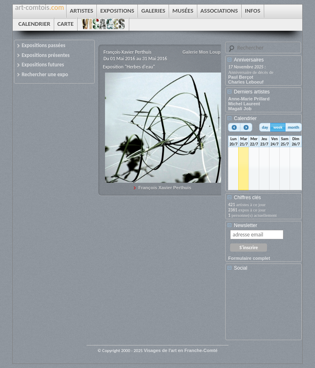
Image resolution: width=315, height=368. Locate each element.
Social (240, 268)
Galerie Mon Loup (202, 52)
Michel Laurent (244, 103)
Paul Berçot (240, 77)
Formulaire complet (249, 258)
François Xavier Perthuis (164, 187)
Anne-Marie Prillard (248, 98)
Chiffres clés (247, 197)
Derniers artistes (251, 92)
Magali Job (239, 108)
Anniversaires (249, 60)
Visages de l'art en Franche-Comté (181, 350)
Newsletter (245, 225)
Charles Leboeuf (245, 82)
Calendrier (245, 118)
